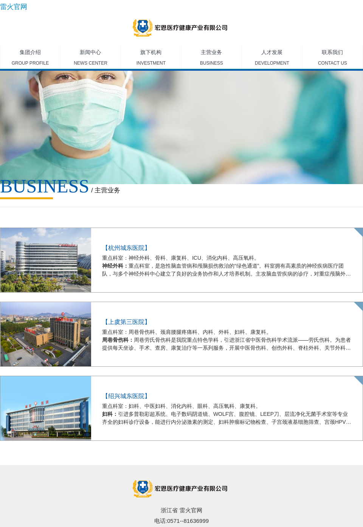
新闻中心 (90, 59)
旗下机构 (151, 59)
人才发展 (272, 59)
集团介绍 (30, 59)
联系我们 (332, 59)
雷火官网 (13, 7)
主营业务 (212, 59)
